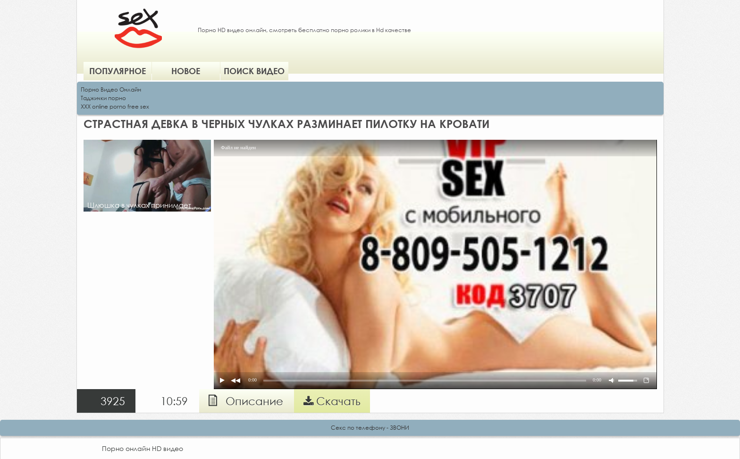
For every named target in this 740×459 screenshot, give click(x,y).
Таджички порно (103, 98)
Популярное (117, 71)
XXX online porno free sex (115, 106)
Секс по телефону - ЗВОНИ (370, 427)
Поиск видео (254, 71)
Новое (185, 71)
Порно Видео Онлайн (111, 89)
